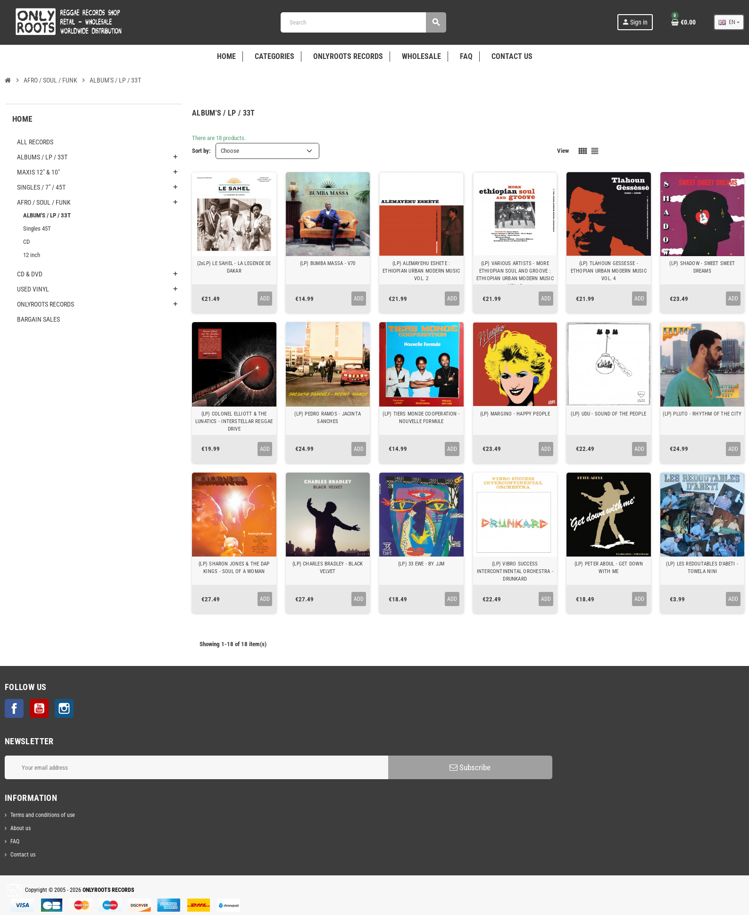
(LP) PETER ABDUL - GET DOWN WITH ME (608, 567)
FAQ (14, 841)
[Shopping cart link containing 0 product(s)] (683, 22)
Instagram (64, 708)
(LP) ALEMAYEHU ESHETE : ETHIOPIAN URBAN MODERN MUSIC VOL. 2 (421, 271)
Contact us (22, 854)
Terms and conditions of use (42, 815)
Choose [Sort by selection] (230, 150)
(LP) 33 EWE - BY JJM (421, 564)
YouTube (39, 708)
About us (20, 828)
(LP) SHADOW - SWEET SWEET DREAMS (702, 267)
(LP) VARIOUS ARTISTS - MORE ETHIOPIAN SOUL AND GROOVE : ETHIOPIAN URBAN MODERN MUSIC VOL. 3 (515, 274)
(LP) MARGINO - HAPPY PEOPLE (515, 414)
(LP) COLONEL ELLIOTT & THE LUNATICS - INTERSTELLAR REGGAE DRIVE (234, 421)
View (563, 150)
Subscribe (470, 767)
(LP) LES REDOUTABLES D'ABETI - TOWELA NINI (702, 567)
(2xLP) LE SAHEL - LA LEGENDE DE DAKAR (234, 267)
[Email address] (196, 767)
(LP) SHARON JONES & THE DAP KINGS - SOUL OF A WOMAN (234, 567)
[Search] (363, 22)
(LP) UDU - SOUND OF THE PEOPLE (608, 414)
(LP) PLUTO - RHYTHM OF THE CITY (702, 414)
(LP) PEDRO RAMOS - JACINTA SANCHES (327, 417)
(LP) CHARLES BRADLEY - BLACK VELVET (327, 567)
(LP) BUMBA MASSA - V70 (328, 263)
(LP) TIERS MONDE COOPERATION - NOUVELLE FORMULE (421, 417)
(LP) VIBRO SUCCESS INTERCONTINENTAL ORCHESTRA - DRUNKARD (515, 571)
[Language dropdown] (729, 22)
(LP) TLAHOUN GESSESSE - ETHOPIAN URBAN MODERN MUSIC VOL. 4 (609, 271)
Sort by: (201, 150)
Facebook (14, 708)
